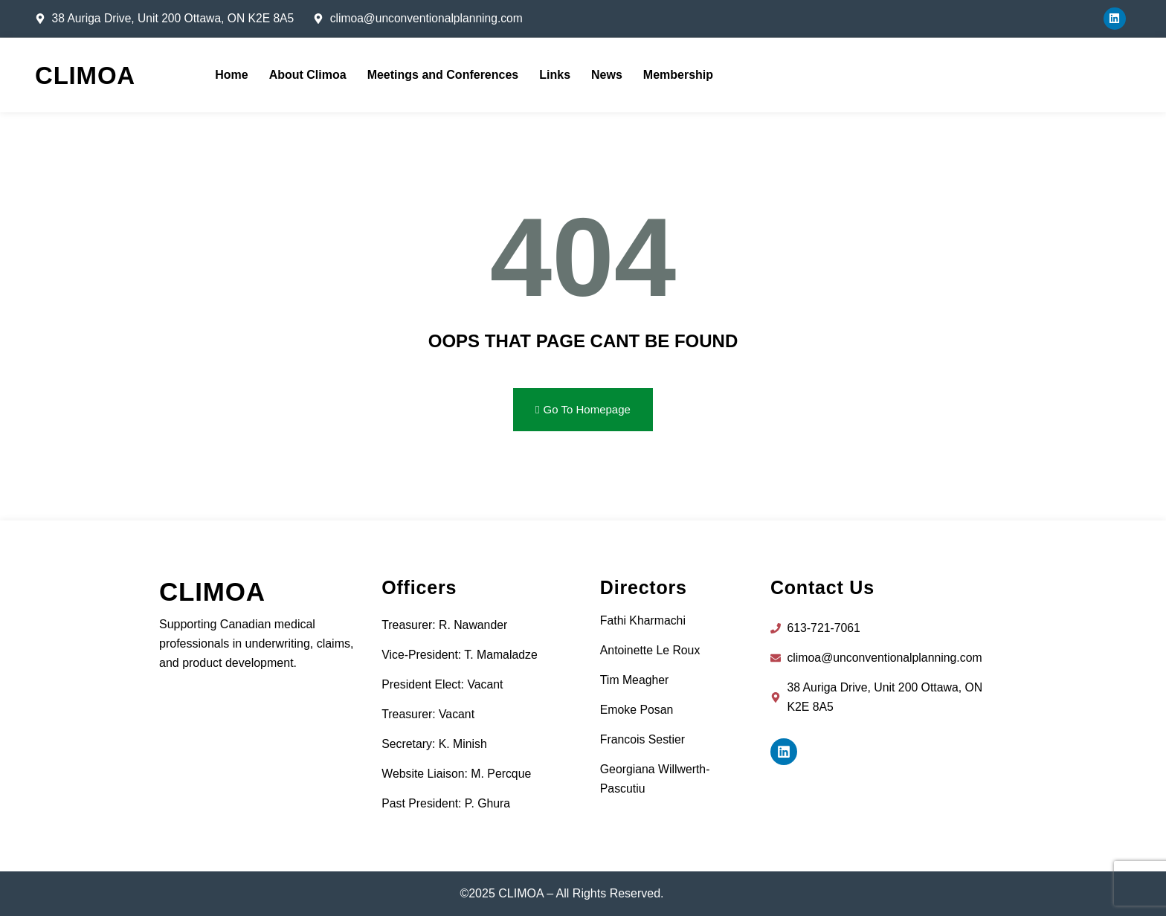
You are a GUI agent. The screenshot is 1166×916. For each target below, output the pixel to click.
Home (231, 74)
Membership (678, 74)
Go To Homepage (583, 409)
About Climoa (308, 74)
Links (554, 74)
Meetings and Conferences (443, 74)
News (606, 74)
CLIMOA (85, 75)
